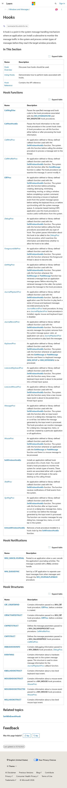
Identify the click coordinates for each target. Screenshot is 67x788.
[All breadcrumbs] (5, 9)
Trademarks (10, 780)
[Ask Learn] (56, 9)
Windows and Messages (19, 9)
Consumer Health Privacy (26, 776)
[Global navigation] (2, 3)
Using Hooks (9, 75)
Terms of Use (47, 776)
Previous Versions (26, 772)
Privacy (8, 776)
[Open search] (55, 3)
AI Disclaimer (10, 772)
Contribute (49, 772)
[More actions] (61, 9)
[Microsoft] (33, 3)
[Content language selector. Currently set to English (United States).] (17, 760)
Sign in (62, 3)
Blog (38, 772)
